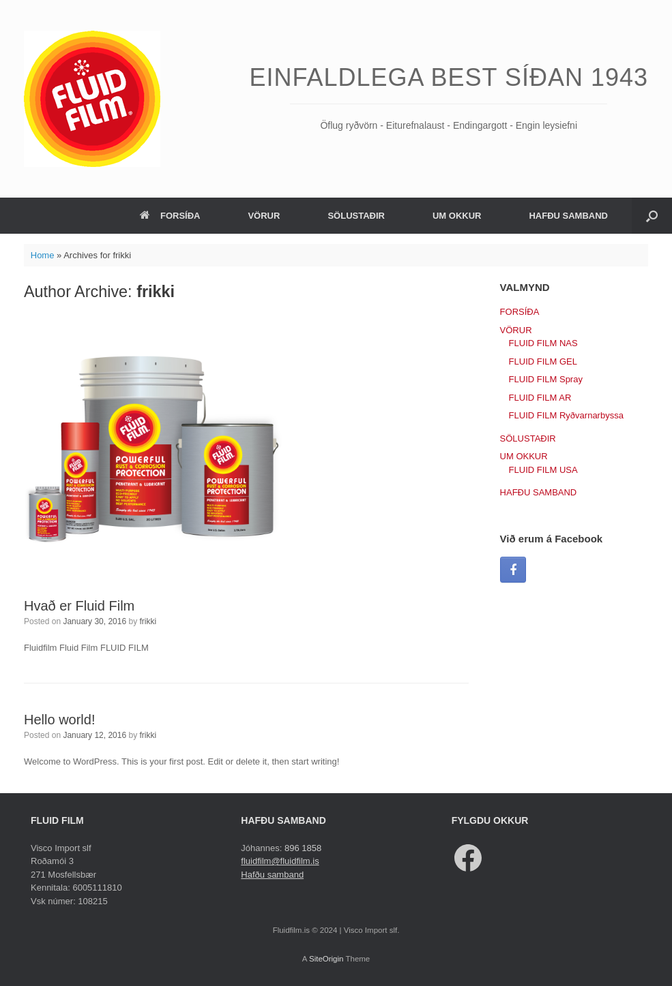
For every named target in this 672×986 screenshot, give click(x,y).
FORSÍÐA (170, 216)
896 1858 (302, 848)
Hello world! (59, 719)
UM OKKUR (457, 216)
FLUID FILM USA (543, 470)
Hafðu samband (272, 874)
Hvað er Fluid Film (79, 605)
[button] (652, 216)
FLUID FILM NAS (543, 343)
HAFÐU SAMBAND (568, 216)
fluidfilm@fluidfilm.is (280, 861)
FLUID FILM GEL (543, 361)
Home (43, 255)
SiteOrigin (326, 959)
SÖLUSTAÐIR (356, 216)
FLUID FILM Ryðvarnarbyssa (566, 415)
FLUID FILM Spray (546, 379)
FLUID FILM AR (540, 397)
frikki (155, 292)
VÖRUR (264, 216)
